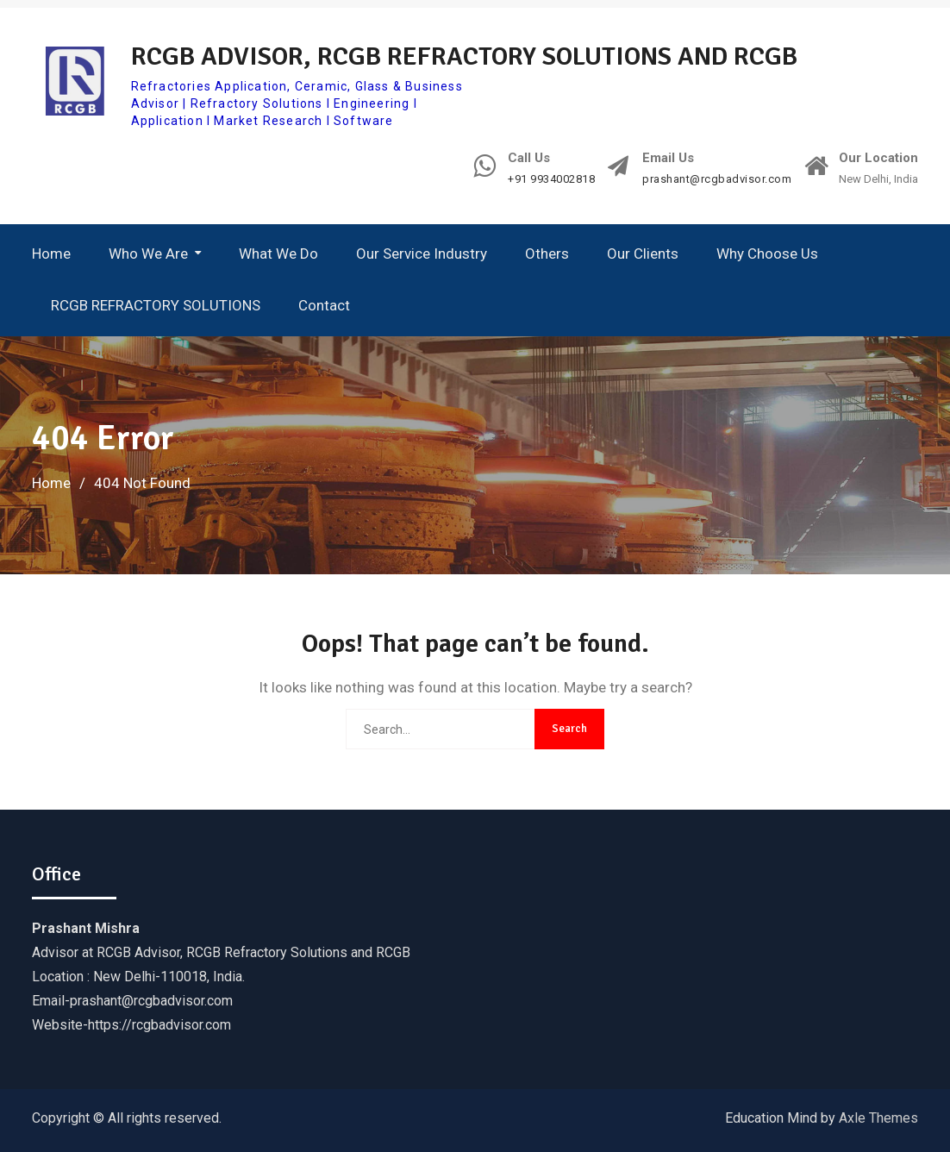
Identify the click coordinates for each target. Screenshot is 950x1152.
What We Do (278, 253)
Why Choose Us (767, 253)
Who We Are (148, 253)
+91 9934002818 (551, 179)
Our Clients (642, 253)
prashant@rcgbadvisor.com (716, 179)
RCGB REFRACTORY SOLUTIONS (155, 305)
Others (547, 253)
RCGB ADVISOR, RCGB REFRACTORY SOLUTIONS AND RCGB (464, 56)
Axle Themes (878, 1118)
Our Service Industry (421, 253)
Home (51, 253)
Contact (324, 305)
